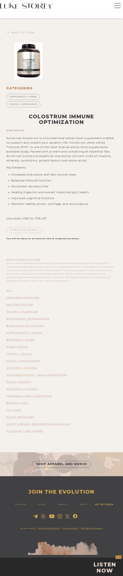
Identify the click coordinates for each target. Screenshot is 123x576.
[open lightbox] (28, 60)
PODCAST (21, 504)
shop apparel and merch (61, 464)
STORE (42, 504)
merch (62, 504)
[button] (117, 6)
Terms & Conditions (48, 528)
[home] (26, 6)
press (83, 504)
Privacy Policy (70, 528)
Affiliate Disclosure (92, 528)
